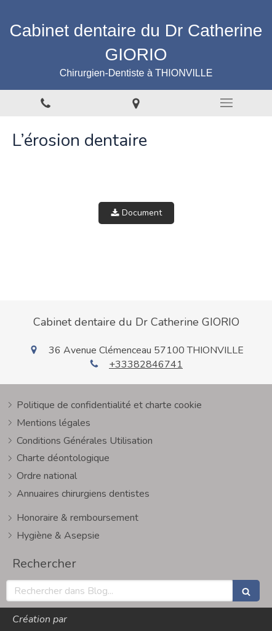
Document (136, 213)
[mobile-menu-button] (227, 102)
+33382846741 (146, 364)
